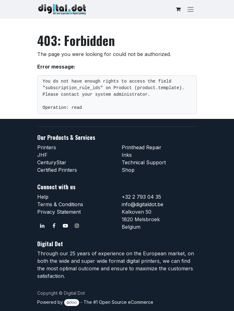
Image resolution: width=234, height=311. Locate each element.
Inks (127, 155)
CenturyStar (51, 162)
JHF (42, 155)
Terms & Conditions (60, 204)
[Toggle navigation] (190, 9)
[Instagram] (77, 226)
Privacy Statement (59, 212)
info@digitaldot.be (142, 204)
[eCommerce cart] (178, 9)
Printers (46, 147)
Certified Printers (57, 170)
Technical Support (144, 162)
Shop (128, 170)
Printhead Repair (141, 147)
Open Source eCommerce (126, 302)
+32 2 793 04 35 (141, 197)
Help (42, 197)
